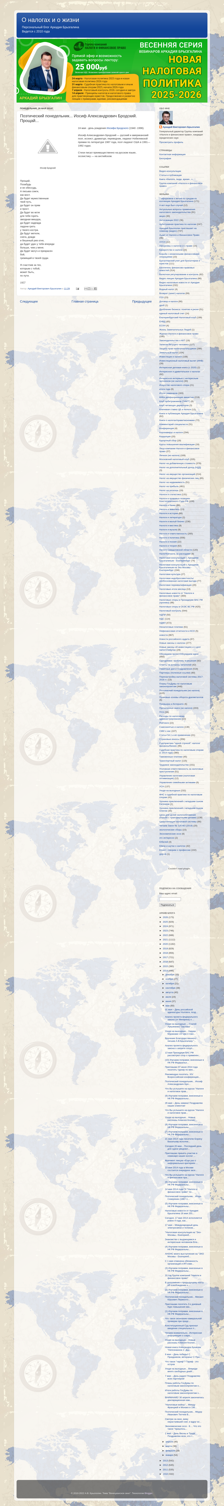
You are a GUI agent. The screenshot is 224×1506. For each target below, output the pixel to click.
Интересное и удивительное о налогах (179, 371)
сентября (171, 988)
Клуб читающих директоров (174, 405)
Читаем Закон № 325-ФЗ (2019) (176, 825)
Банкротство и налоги (170, 250)
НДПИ (162, 614)
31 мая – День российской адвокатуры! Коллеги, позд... (181, 1011)
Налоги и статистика (170, 494)
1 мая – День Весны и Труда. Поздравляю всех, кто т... (180, 1434)
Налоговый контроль (170, 610)
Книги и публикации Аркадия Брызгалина (181, 413)
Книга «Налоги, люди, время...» (176, 179)
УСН (161, 786)
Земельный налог (168, 352)
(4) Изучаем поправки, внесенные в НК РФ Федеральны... (184, 1248)
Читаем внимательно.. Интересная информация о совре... (183, 1334)
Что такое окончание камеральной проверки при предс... (183, 1319)
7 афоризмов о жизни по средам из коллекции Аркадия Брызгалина (178, 199)
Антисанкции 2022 (169, 220)
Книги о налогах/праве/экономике (177, 420)
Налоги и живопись (169, 509)
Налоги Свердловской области (175, 550)
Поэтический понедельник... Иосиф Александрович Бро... (183, 1082)
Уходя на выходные (169, 790)
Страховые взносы (169, 739)
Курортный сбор (167, 440)
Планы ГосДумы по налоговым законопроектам (175, 685)
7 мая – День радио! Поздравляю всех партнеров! (182, 1377)
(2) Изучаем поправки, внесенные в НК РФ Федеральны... (184, 1291)
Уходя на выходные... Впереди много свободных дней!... (181, 1370)
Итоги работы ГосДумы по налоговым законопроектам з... (183, 1391)
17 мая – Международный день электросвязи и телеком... (181, 1226)
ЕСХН (162, 325)
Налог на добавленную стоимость (177, 463)
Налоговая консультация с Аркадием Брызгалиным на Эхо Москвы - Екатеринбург (178, 567)
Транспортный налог (170, 761)
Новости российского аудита (174, 639)
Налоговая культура (169, 574)
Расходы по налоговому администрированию (172, 717)
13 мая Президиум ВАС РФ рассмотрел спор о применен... (182, 1054)
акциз (162, 216)
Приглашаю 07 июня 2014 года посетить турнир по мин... (181, 1068)
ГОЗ (161, 297)
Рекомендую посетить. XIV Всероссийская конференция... (182, 1075)
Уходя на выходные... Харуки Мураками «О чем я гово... (180, 1032)
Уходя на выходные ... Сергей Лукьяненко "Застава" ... (180, 1025)
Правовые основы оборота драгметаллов (181, 697)
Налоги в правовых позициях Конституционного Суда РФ (174, 499)
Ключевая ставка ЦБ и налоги (175, 409)
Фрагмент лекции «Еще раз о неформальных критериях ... (181, 1161)
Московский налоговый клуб (174, 459)
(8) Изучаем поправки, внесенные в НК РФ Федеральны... (184, 1125)
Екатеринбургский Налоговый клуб (177, 317)
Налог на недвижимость (172, 482)
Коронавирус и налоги (171, 432)
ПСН (161, 712)
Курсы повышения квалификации (177, 444)
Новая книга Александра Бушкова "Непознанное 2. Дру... (183, 1348)
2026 (166, 917)
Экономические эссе (170, 834)
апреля (170, 1441)
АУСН (162, 242)
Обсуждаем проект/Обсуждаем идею (178, 654)
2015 (166, 966)
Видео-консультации (170, 171)
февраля (171, 1450)
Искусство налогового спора (174, 385)
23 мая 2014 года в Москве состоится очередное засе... (181, 1169)
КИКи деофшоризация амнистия (176, 397)
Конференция (166, 428)
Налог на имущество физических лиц (179, 478)
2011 (166, 1469)
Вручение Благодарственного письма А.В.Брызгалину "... (180, 1039)
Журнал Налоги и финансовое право (178, 333)
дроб (162, 305)
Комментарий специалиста (173, 424)
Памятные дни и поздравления (175, 669)
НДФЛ (162, 623)
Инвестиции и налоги (170, 356)
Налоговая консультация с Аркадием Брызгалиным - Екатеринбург (178, 559)
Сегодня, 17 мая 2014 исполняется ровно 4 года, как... (183, 1219)
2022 (166, 935)
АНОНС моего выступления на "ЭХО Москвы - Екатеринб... (184, 1255)
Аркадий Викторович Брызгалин (181, 127)
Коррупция (165, 436)
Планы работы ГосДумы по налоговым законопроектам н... (183, 1384)
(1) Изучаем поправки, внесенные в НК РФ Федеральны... (184, 1312)
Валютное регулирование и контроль (178, 274)
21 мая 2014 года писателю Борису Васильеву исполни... (183, 1140)
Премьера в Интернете (171, 704)
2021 (166, 939)
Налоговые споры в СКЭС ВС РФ (177, 606)
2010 (166, 1474)
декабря (170, 974)
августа (170, 992)
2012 (166, 1465)
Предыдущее (142, 301)
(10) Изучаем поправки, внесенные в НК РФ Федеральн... (184, 1061)
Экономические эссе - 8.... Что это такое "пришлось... (183, 1427)
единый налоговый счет (171, 313)
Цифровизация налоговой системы (177, 821)
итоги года (164, 389)
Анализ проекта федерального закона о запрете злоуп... (181, 1047)
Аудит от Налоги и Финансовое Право (179, 235)
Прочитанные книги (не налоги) (175, 708)
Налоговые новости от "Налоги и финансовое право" (176, 594)
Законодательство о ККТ (172, 340)
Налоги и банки (167, 505)
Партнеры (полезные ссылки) (174, 672)
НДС (161, 619)
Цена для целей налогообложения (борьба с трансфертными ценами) (177, 816)
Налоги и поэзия (168, 541)
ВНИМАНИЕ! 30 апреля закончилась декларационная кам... (184, 1398)
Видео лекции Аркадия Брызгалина (178, 278)
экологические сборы (170, 829)
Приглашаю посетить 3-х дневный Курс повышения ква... (183, 1305)
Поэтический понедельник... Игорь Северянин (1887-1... (183, 1197)
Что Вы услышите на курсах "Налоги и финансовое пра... (184, 1176)
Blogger (148, 1493)
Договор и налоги (168, 301)
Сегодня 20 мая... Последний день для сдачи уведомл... (183, 1147)
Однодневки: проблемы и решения (177, 660)
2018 (166, 953)
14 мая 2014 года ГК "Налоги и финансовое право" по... (181, 1190)
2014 (166, 970)
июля (169, 997)
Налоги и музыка (168, 529)
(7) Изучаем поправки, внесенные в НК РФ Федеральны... (184, 1133)
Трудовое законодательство (174, 765)
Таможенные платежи (170, 756)
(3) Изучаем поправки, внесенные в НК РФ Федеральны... (184, 1269)
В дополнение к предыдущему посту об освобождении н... (184, 1283)
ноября (170, 979)
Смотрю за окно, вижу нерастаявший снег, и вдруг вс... (183, 1420)
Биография (165, 158)
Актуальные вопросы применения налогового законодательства (177, 210)
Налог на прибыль (169, 486)
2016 (166, 961)
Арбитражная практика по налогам (177, 224)
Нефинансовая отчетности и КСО (177, 631)
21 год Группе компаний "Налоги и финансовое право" (183, 1276)
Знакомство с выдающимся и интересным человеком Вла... (182, 1240)
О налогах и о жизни (50, 19)
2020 (166, 944)
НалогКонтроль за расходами (175, 553)
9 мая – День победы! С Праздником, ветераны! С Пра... (183, 1355)
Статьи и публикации (170, 175)
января (170, 1455)
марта (169, 1446)
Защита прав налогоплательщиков (177, 348)
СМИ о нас (165, 731)
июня (169, 1001)
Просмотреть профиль (171, 142)
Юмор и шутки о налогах (172, 846)
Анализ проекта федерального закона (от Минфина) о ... (181, 1018)
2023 (166, 930)
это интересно (166, 838)
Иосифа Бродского (118, 128)
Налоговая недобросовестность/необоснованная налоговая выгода (177, 579)
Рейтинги (164, 723)
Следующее (29, 301)
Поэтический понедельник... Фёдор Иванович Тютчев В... (183, 1413)
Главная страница (85, 301)
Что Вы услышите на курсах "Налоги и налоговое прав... (184, 1090)
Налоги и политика (169, 537)
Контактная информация (172, 154)
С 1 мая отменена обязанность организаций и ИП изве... (181, 1262)
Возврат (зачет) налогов (172, 293)
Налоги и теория (168, 546)
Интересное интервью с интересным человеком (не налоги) (178, 379)
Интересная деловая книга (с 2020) (178, 367)
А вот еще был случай (171, 205)
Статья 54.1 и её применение (174, 735)
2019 (166, 948)
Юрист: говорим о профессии (175, 850)
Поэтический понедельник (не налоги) (179, 690)
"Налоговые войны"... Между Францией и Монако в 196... (181, 1406)
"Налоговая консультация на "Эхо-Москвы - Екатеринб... (183, 1233)
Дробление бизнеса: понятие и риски (178, 309)
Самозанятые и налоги (171, 727)
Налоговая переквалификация (175, 585)
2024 (166, 926)
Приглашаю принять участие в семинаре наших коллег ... (181, 1154)
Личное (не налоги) (169, 455)
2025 (166, 922)
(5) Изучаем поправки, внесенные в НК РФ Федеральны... (184, 1205)
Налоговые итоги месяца (172, 589)
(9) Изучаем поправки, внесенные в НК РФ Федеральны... (184, 1097)
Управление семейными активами (177, 782)
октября (170, 983)
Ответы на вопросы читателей (175, 665)
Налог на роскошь (168, 490)
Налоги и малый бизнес (171, 521)
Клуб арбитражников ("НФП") (174, 401)
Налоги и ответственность (173, 533)
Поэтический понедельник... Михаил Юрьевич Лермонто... (184, 1298)
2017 (166, 957)
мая (168, 1005)
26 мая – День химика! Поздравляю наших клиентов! (184, 1104)
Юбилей (163, 842)
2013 (166, 1460)
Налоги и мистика (168, 525)
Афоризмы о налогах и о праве (175, 246)
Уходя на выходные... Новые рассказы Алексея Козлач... (181, 1118)
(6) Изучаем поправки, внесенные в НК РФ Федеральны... (184, 1183)
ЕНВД (162, 321)
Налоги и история (168, 513)
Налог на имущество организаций (177, 474)
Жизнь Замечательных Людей (175, 329)
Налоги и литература (170, 517)
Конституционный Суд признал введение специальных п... (181, 1327)
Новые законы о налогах (172, 643)
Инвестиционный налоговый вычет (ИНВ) (181, 360)
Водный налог (166, 289)
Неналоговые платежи (171, 627)
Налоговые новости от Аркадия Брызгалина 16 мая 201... (181, 1212)
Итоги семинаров (168, 393)
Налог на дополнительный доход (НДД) (180, 467)
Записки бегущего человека (174, 344)
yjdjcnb (162, 854)
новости (163, 635)
